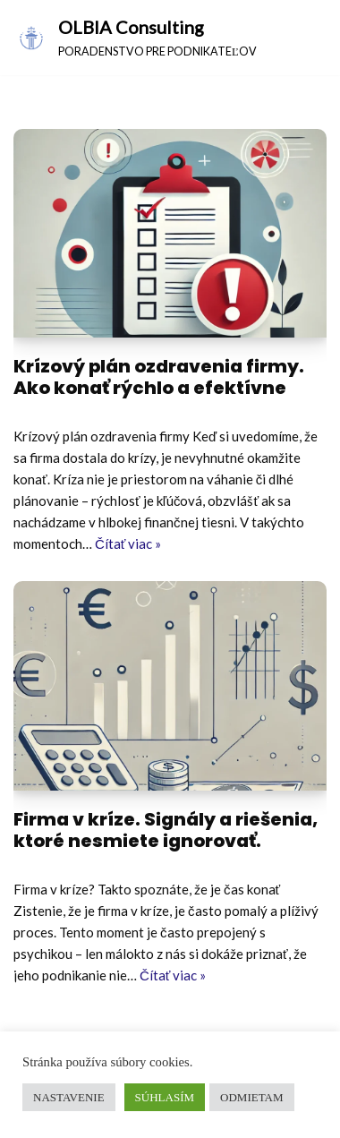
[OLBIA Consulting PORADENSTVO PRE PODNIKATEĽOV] (135, 38)
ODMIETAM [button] (251, 1097)
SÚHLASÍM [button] (164, 1097)
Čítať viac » (128, 543)
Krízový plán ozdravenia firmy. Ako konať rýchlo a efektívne (158, 377)
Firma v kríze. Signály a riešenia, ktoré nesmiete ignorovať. (165, 830)
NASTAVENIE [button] (69, 1097)
